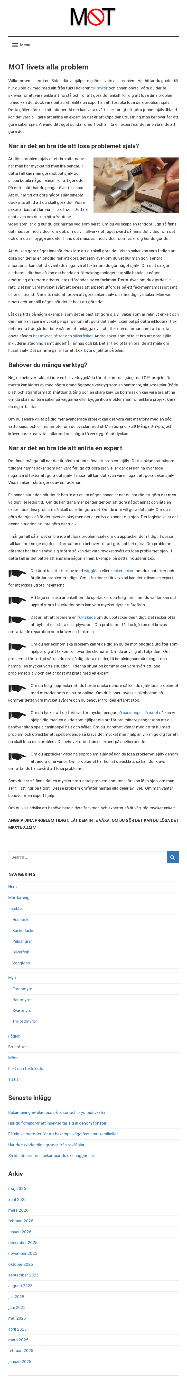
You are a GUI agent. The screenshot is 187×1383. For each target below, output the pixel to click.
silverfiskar (83, 335)
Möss (13, 1057)
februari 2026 (20, 1220)
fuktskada (86, 617)
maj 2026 (17, 1188)
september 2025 (23, 1275)
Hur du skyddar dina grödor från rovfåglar (46, 1144)
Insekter (15, 908)
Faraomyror (23, 988)
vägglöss (92, 570)
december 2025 (22, 1242)
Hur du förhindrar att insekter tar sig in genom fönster (57, 1123)
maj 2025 (17, 1318)
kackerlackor (122, 570)
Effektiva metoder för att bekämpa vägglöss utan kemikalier (63, 1133)
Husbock (20, 919)
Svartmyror (22, 1010)
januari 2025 (19, 1361)
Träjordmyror (24, 1021)
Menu (21, 45)
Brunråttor (17, 1046)
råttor (59, 335)
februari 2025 (20, 1350)
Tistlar (14, 1079)
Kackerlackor (24, 930)
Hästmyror (22, 999)
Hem (12, 886)
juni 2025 (17, 1307)
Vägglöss (21, 963)
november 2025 (22, 1253)
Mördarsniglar (21, 897)
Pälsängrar (22, 941)
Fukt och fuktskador (26, 1068)
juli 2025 (16, 1296)
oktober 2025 (20, 1264)
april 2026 (17, 1199)
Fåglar (14, 1036)
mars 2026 (18, 1210)
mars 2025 (18, 1339)
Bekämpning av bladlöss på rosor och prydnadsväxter (57, 1112)
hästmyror (42, 335)
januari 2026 (19, 1231)
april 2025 (17, 1329)
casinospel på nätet (140, 712)
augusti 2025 (20, 1285)
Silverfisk (20, 952)
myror (102, 88)
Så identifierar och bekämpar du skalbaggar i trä (51, 1155)
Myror (13, 977)
